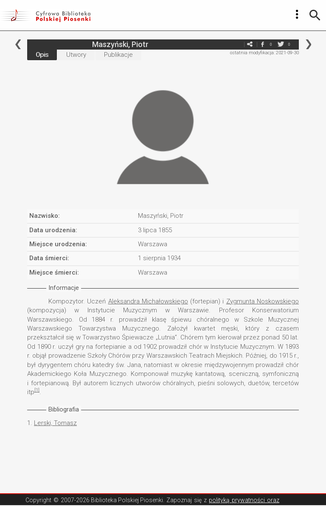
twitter (280, 44)
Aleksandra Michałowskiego (148, 301)
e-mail (237, 44)
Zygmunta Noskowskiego (262, 301)
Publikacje (118, 54)
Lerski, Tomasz (55, 423)
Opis (42, 54)
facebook (262, 44)
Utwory (76, 54)
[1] (36, 390)
